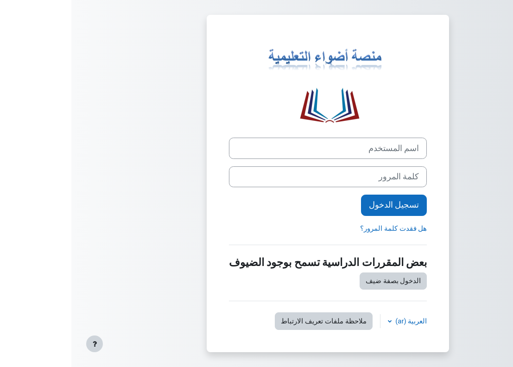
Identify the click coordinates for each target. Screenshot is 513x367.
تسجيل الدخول (323, 205)
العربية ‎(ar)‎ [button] (339, 321)
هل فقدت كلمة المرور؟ (322, 228)
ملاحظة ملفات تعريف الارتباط (252, 321)
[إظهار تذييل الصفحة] (23, 343)
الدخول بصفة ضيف (321, 281)
